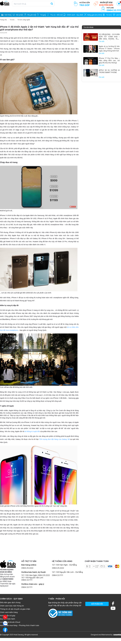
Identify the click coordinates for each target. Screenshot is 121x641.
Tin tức (12, 20)
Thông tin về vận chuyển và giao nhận (15, 609)
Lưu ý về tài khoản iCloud (10, 622)
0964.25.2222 (27, 568)
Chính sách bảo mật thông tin (12, 606)
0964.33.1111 (26, 587)
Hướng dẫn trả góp (7, 616)
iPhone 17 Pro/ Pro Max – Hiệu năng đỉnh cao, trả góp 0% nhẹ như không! (109, 60)
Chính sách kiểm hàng (9, 612)
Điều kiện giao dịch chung (10, 602)
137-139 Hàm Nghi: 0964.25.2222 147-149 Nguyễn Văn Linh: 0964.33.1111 (35, 577)
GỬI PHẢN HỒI (97, 604)
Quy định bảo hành (7, 619)
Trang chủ (3, 20)
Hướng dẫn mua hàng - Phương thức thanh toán (19, 625)
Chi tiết (101, 41)
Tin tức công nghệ (23, 20)
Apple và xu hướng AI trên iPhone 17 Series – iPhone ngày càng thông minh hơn (109, 48)
